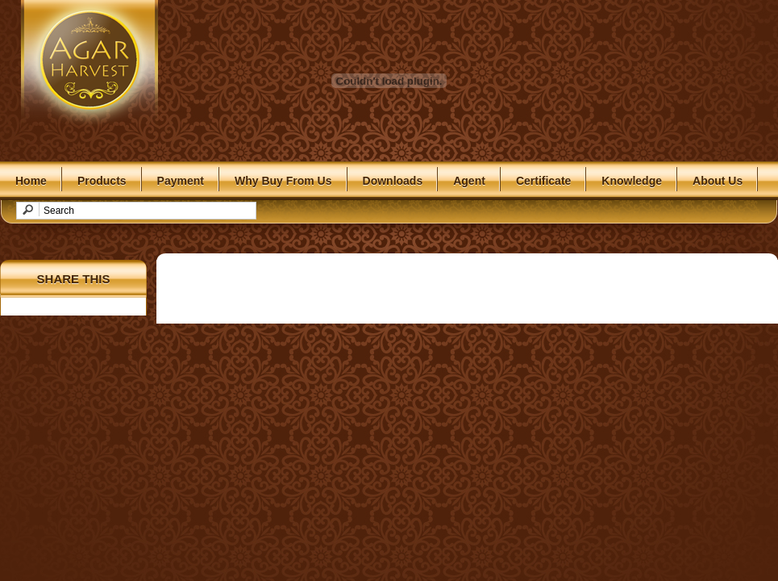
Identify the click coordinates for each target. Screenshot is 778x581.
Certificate (543, 180)
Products (102, 180)
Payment (180, 180)
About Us (718, 180)
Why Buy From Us (283, 180)
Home (31, 180)
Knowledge (631, 180)
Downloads (393, 180)
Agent (469, 180)
